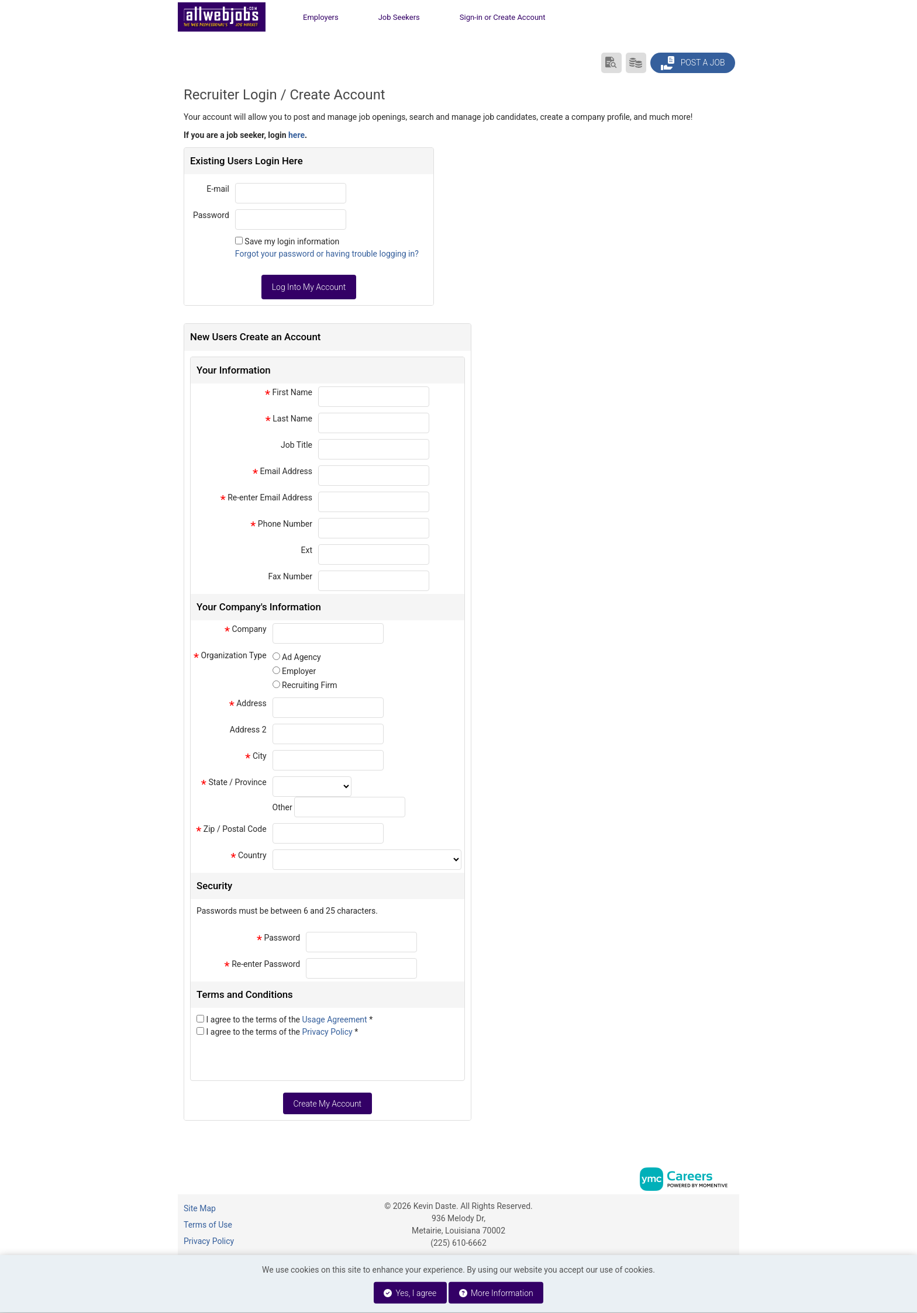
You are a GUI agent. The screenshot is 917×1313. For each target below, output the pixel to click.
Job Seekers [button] (399, 17)
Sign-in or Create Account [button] (503, 17)
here (296, 135)
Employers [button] (321, 17)
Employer (299, 671)
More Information (496, 1293)
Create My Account (327, 1103)
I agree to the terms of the (289, 1019)
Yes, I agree (410, 1293)
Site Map (200, 1208)
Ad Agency (301, 657)
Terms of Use (208, 1224)
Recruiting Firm (309, 685)
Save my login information (291, 241)
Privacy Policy (328, 1031)
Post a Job (692, 63)
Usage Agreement (336, 1019)
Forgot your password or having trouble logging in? (327, 253)
